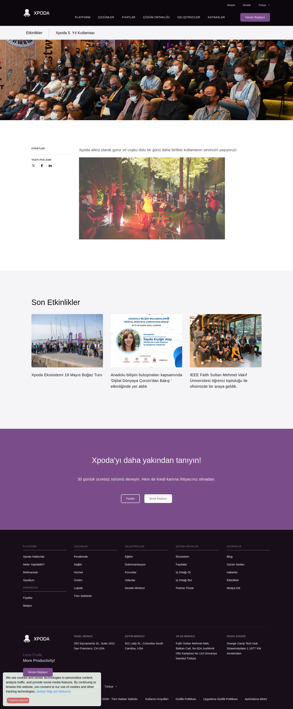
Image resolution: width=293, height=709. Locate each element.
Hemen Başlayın (255, 17)
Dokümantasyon (135, 564)
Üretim (78, 580)
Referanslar (30, 572)
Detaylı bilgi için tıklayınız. (54, 691)
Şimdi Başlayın (158, 498)
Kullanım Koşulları (157, 699)
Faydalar (181, 564)
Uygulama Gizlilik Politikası (220, 699)
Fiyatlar (128, 17)
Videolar (130, 580)
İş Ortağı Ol (183, 572)
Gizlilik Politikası (186, 699)
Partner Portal (185, 588)
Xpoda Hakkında (33, 556)
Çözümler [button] (106, 17)
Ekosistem (182, 556)
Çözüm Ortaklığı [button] (156, 17)
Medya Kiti (233, 588)
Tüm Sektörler (83, 595)
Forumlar (130, 572)
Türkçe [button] (264, 5)
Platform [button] (83, 17)
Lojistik (78, 588)
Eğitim (129, 556)
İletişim (231, 5)
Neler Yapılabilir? (34, 564)
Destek (247, 5)
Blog (229, 556)
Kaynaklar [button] (216, 17)
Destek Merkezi (135, 588)
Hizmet (78, 572)
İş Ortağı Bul (184, 580)
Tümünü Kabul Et (18, 700)
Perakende (82, 556)
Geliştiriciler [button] (188, 17)
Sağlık (78, 564)
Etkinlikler (34, 33)
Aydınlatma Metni (256, 699)
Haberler (232, 572)
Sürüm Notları (235, 564)
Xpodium (28, 580)
